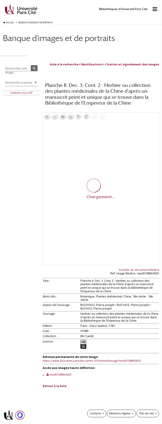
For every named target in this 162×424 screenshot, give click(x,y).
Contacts (95, 413)
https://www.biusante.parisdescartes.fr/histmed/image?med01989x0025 (92, 361)
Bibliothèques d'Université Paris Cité (123, 9)
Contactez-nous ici (19, 93)
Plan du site (146, 413)
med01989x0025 (60, 374)
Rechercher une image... (16, 70)
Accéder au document (139, 270)
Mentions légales (120, 413)
